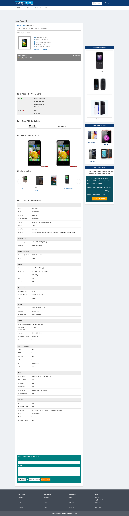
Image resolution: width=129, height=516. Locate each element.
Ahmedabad (47, 505)
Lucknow (46, 500)
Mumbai (20, 500)
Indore (70, 500)
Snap (51, 191)
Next (36, 191)
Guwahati (71, 507)
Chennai (20, 505)
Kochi (70, 505)
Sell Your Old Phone (99, 167)
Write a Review (77, 55)
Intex (24, 25)
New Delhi (46, 497)
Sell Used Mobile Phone (24, 8)
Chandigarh (72, 502)
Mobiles (19, 25)
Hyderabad (21, 507)
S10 (22, 188)
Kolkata (46, 502)
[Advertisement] (64, 14)
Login (108, 3)
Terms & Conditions (99, 505)
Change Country (98, 507)
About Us (97, 497)
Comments (43, 28)
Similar (25, 28)
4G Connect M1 (68, 188)
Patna (70, 497)
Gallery (31, 28)
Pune (20, 502)
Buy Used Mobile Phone (42, 8)
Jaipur (45, 507)
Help (96, 500)
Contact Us (97, 502)
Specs (37, 28)
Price (19, 28)
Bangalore (21, 497)
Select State (97, 3)
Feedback (100, 500)
